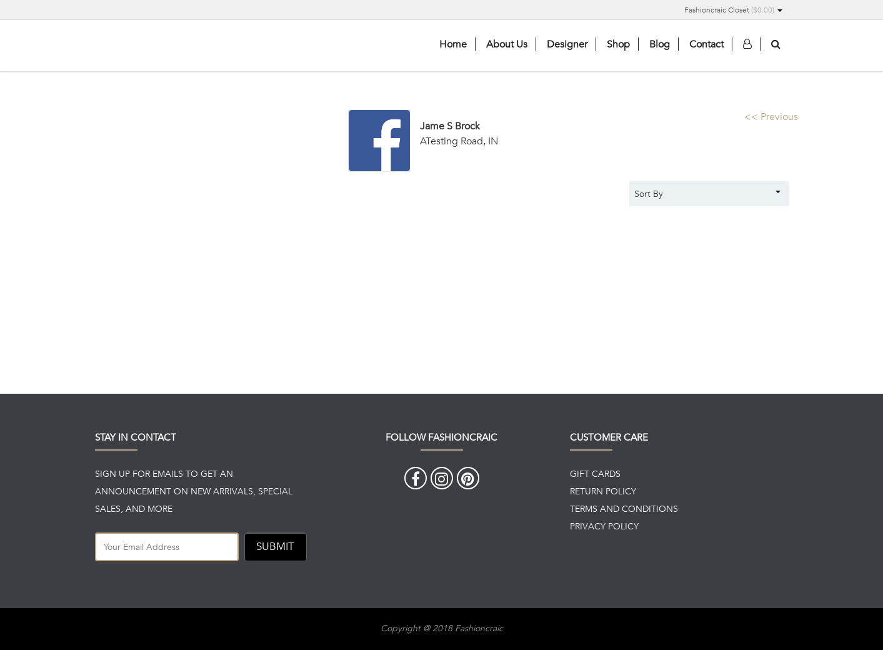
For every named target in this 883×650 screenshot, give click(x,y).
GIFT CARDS (595, 473)
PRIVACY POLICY (604, 526)
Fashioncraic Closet (733, 9)
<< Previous (771, 116)
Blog (659, 44)
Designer (567, 44)
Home (453, 44)
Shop (618, 44)
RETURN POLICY (603, 491)
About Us (506, 44)
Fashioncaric (188, 46)
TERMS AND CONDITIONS (624, 508)
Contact (706, 44)
